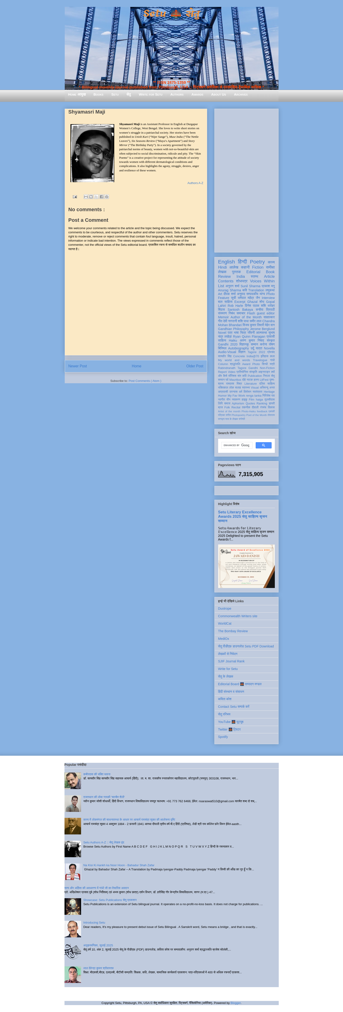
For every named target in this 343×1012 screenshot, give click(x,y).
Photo (256, 364)
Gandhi (253, 368)
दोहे (244, 379)
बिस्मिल (222, 348)
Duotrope (225, 608)
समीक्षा (270, 267)
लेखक (222, 272)
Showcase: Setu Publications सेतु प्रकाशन (110, 900)
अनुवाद (241, 294)
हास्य (256, 379)
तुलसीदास (269, 399)
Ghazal (252, 302)
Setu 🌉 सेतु (171, 13)
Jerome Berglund (262, 329)
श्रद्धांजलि (235, 364)
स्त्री (272, 364)
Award (246, 364)
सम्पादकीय (252, 294)
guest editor (266, 313)
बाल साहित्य (225, 302)
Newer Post (77, 366)
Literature (250, 383)
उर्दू (252, 348)
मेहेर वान (270, 325)
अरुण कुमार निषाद (252, 340)
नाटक (250, 379)
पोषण (272, 344)
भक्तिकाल (223, 387)
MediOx (223, 639)
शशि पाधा (243, 321)
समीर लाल (255, 321)
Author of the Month (246, 317)
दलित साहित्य (267, 383)
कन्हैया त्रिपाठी (265, 309)
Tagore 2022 (256, 352)
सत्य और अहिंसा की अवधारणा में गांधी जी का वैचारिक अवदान (96, 888)
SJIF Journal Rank (231, 661)
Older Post (194, 366)
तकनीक (246, 407)
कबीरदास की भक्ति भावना (97, 774)
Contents (226, 281)
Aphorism (238, 403)
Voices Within (262, 281)
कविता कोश (225, 699)
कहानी (245, 267)
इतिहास (264, 356)
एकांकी (272, 411)
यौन (228, 399)
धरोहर (271, 305)
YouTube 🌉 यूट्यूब (230, 722)
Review (224, 276)
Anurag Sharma (229, 290)
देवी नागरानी (230, 321)
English (226, 262)
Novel (222, 332)
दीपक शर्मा (229, 294)
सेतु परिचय (224, 714)
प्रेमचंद (271, 352)
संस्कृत (271, 340)
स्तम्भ (254, 276)
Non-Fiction (267, 368)
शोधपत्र (241, 281)
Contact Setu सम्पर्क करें (233, 706)
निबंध (232, 313)
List (221, 286)
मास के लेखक (231, 419)
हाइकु (244, 399)
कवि (244, 290)
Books (98, 94)
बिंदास (221, 309)
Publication (255, 375)
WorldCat (225, 623)
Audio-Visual (227, 352)
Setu (115, 94)
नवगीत (221, 399)
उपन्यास (233, 391)
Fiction (257, 267)
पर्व (227, 379)
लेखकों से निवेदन (227, 654)
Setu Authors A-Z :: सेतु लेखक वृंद (103, 842)
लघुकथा (270, 290)
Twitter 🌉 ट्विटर (229, 729)
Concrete (239, 356)
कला (272, 356)
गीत (220, 321)
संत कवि (241, 375)
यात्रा (259, 348)
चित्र (243, 332)
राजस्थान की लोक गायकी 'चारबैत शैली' (104, 797)
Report (222, 372)
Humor (222, 395)
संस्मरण (222, 313)
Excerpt (240, 302)
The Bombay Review (233, 631)
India (241, 276)
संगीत (228, 415)
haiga (259, 399)
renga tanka (253, 395)
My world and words (234, 360)
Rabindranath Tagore (232, 368)
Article (269, 276)
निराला (266, 375)
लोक (231, 387)
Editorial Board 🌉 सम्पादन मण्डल (240, 684)
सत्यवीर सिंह (225, 356)
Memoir (223, 317)
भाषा (236, 332)
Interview (268, 298)
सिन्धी (265, 364)
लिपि (220, 403)
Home (136, 366)
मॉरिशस (232, 375)
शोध (261, 302)
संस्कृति (253, 372)
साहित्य (222, 340)
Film (251, 399)
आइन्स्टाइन (264, 372)
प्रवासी (271, 336)
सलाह (238, 387)
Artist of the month (229, 411)
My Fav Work (236, 395)
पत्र (230, 332)
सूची (233, 298)
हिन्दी (242, 262)
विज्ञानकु (244, 344)
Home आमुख (77, 94)
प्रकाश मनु (268, 286)
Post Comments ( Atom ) (145, 381)
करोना (263, 344)
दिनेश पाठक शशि (255, 305)
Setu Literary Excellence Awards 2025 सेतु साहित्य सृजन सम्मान (242, 516)
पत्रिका (221, 415)
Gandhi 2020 (227, 344)
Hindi (222, 267)
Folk (227, 407)
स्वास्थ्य (246, 387)
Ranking (262, 403)
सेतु (128, 94)
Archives (241, 94)
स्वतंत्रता (257, 391)
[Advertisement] (246, 180)
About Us (218, 94)
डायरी (272, 403)
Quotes (250, 403)
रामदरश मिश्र (234, 383)
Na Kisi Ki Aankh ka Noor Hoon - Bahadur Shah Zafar (119, 865)
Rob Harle (235, 305)
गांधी (272, 360)
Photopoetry (238, 415)
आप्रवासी (223, 391)
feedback (262, 411)
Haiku (233, 340)
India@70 (252, 356)
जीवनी (251, 332)
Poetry (257, 262)
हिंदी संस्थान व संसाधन (231, 691)
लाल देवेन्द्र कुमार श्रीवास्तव (98, 968)
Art (220, 294)
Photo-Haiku (249, 411)
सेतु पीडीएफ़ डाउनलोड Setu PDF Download (246, 646)
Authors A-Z (195, 183)
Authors (176, 94)
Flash (251, 313)
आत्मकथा (261, 332)
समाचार (241, 313)
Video (231, 372)
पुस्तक (236, 272)
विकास (271, 407)
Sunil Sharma (251, 286)
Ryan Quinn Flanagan (249, 336)
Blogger (236, 1003)
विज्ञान (242, 352)
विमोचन (247, 391)
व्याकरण (236, 399)
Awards (197, 94)
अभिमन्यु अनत (267, 387)
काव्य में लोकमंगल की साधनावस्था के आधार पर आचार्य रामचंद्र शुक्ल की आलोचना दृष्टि (129, 819)
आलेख (233, 267)
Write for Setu (151, 94)
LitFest (264, 379)
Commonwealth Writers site (238, 616)
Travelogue (260, 360)
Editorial (253, 272)
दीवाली (255, 407)
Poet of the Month (256, 415)
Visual (255, 387)
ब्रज (220, 407)
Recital (236, 407)
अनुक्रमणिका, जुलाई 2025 (98, 945)
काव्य (271, 262)
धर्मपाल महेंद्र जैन (249, 298)
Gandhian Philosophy (233, 329)
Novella (269, 348)
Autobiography (238, 348)
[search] (236, 445)
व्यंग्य (262, 294)
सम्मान (254, 344)
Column (223, 364)
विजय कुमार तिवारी (253, 325)
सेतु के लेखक (225, 676)
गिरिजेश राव (268, 395)
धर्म (240, 391)
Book (270, 272)
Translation (256, 290)
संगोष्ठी (242, 419)
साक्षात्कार (269, 317)
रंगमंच (263, 407)
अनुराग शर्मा (232, 286)
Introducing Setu (94, 922)
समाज (227, 403)
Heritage (269, 391)
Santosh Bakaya (240, 309)
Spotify (223, 737)
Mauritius (235, 379)
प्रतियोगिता (242, 372)
